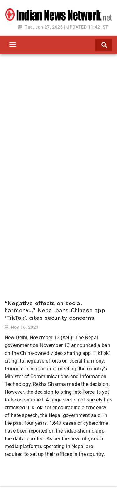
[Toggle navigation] (13, 44)
